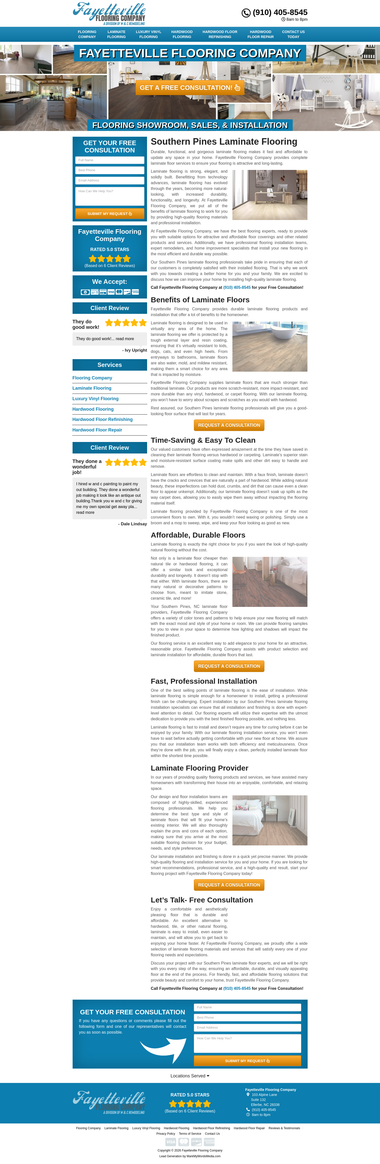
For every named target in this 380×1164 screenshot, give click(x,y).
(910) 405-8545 (275, 12)
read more (125, 339)
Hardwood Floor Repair (261, 34)
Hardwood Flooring (182, 34)
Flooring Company (87, 34)
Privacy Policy (165, 1133)
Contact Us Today (293, 34)
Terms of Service (190, 1133)
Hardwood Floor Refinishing (220, 34)
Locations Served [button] (190, 1075)
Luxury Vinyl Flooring (148, 34)
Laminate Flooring (116, 34)
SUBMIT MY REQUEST (110, 213)
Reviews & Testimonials (284, 1128)
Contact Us (212, 1133)
